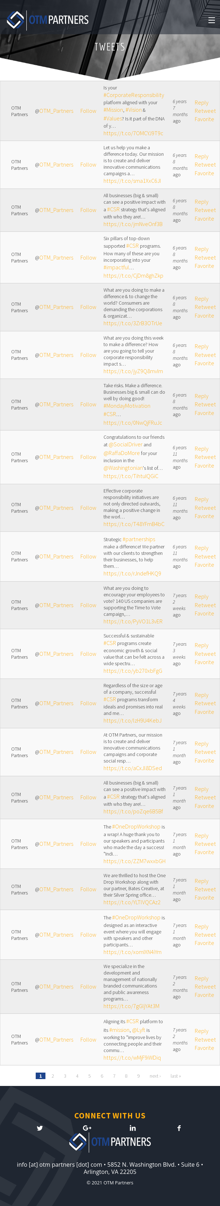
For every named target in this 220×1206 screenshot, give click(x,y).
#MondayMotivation (127, 405)
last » (176, 1076)
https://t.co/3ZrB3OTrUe (133, 323)
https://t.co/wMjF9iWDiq (132, 1057)
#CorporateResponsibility (134, 94)
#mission (119, 1029)
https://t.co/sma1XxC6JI (132, 180)
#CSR (113, 209)
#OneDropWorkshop (136, 826)
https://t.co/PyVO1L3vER (133, 621)
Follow (88, 110)
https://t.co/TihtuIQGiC (131, 476)
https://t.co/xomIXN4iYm (133, 951)
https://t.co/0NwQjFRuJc (133, 422)
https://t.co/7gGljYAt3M (131, 1006)
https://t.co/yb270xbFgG (133, 670)
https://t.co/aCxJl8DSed (133, 768)
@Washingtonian (123, 467)
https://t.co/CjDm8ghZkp (133, 275)
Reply (201, 102)
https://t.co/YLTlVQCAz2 (132, 902)
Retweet (205, 110)
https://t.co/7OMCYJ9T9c (133, 133)
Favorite (204, 119)
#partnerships (139, 539)
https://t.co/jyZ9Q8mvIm (133, 371)
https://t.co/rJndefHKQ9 (132, 573)
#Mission (113, 109)
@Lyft (138, 1029)
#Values (113, 118)
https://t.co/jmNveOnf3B (133, 223)
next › (155, 1076)
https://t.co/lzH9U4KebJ (133, 720)
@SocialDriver (125, 444)
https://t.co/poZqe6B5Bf (133, 811)
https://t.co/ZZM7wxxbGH (135, 861)
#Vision (134, 109)
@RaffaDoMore (122, 452)
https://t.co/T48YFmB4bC (134, 523)
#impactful (116, 267)
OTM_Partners (56, 110)
